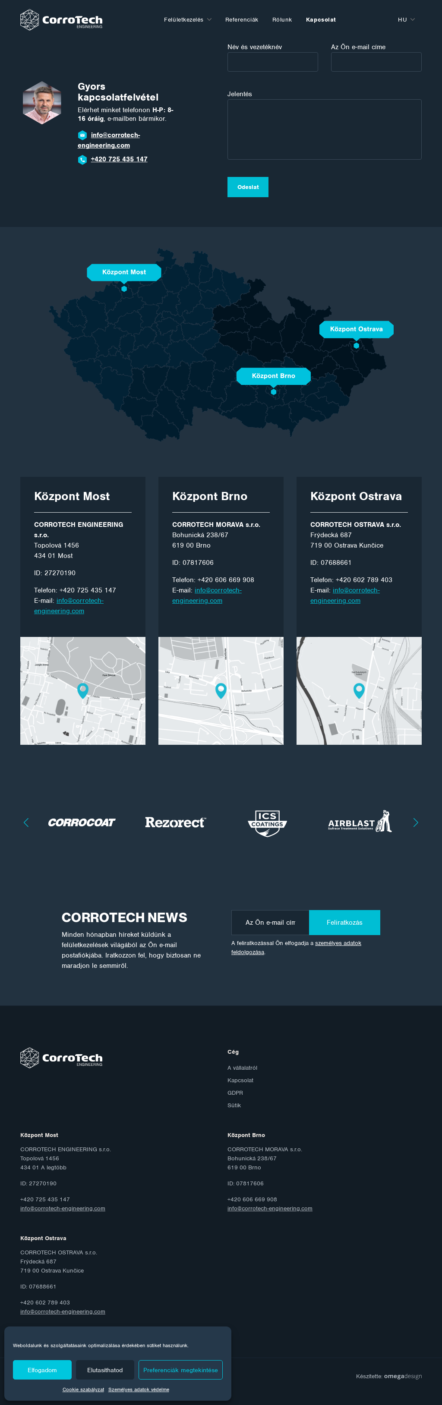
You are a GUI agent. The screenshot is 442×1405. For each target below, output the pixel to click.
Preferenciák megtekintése (180, 1370)
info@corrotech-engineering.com (109, 140)
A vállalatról (242, 1067)
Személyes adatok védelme (138, 1389)
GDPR (235, 1092)
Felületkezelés (184, 19)
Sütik (234, 1105)
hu (402, 19)
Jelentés (324, 125)
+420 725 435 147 (119, 159)
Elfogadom (42, 1370)
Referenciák (242, 19)
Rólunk (282, 19)
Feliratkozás (345, 922)
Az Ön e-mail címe (376, 57)
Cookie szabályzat (83, 1389)
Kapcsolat (321, 19)
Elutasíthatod (105, 1370)
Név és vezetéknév (272, 57)
